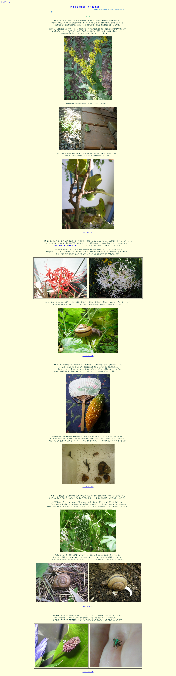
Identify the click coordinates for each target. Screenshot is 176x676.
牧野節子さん (73, 245)
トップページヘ (6, 2)
